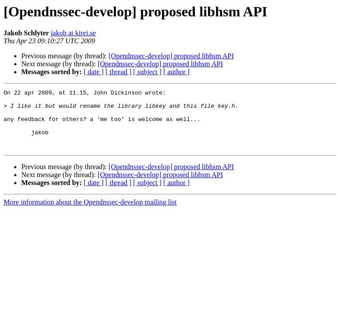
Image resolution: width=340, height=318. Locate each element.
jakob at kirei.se (73, 33)
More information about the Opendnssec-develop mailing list (90, 214)
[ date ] (94, 72)
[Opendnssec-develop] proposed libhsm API (171, 56)
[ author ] (176, 72)
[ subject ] (147, 72)
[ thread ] (118, 72)
